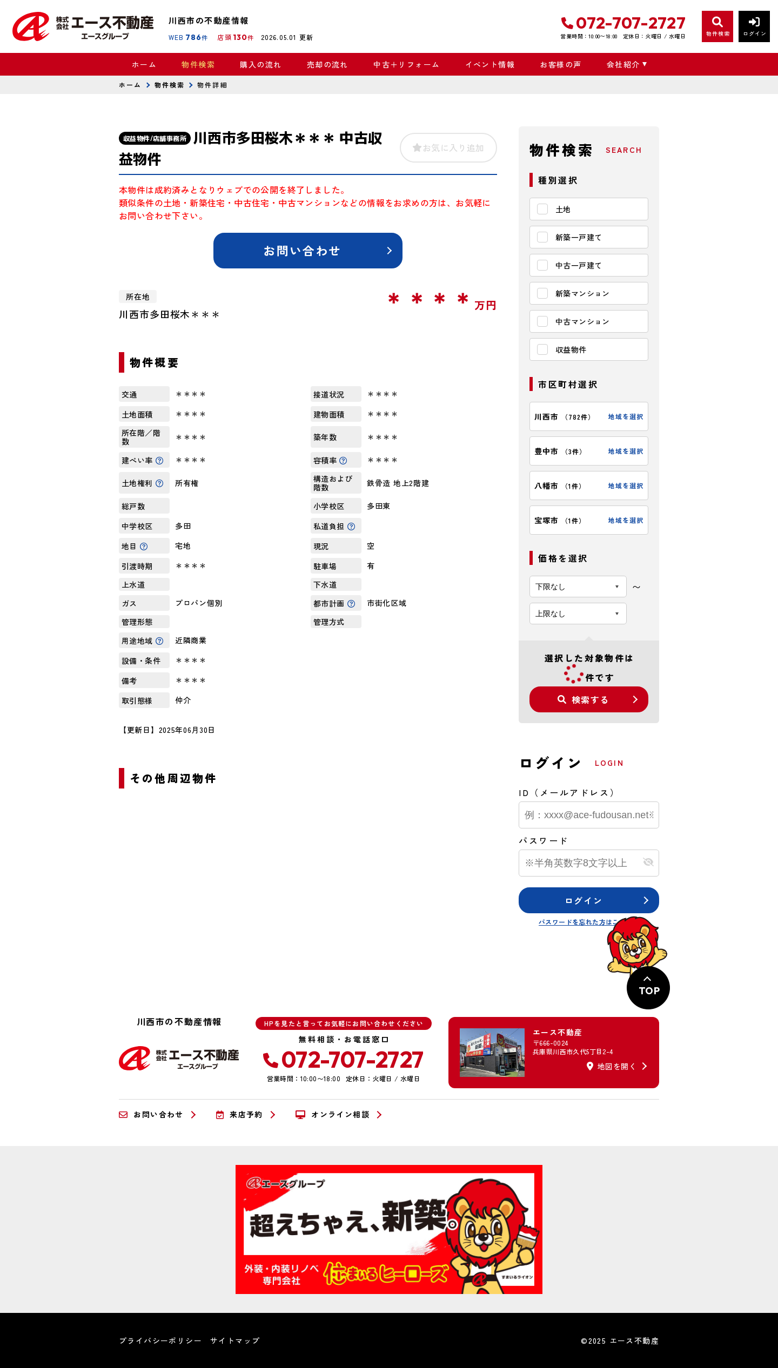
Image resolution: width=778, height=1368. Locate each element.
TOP (649, 991)
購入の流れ (260, 64)
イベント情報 (490, 64)
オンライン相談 (333, 1114)
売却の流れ (327, 64)
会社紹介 (623, 64)
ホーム (144, 64)
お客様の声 (560, 64)
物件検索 (198, 64)
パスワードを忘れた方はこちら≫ (589, 921)
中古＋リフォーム (406, 64)
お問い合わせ (302, 250)
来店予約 (239, 1114)
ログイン (583, 900)
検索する (583, 699)
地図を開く (611, 1066)
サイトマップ (235, 1340)
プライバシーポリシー (160, 1340)
